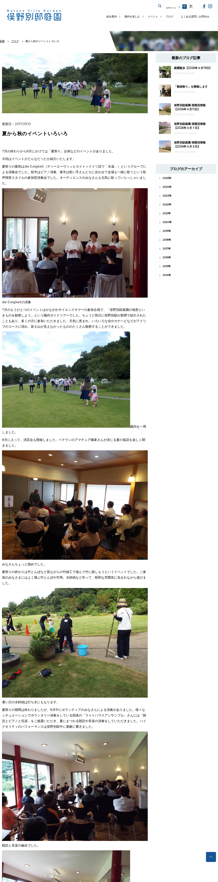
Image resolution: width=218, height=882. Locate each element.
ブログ (169, 16)
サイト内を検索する (160, 6)
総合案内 (111, 16)
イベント (153, 16)
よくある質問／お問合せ (195, 16)
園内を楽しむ (132, 16)
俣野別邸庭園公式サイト (34, 15)
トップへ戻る (211, 857)
